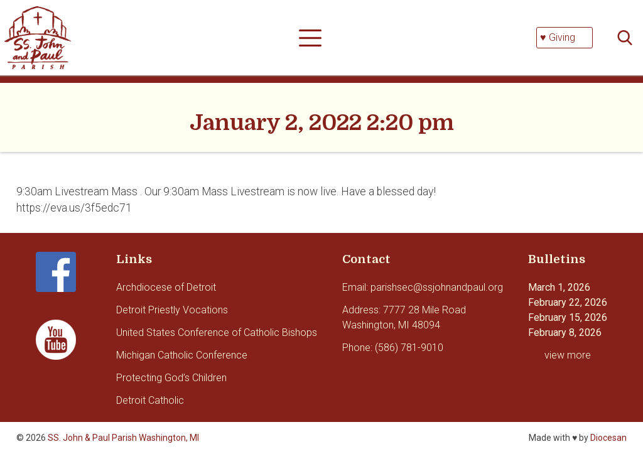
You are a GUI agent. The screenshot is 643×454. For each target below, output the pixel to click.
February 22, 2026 (567, 302)
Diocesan (608, 438)
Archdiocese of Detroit (166, 287)
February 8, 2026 (565, 332)
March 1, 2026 (559, 287)
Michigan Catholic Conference (181, 355)
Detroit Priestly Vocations (172, 310)
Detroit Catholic (150, 400)
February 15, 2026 (567, 317)
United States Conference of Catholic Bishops (216, 332)
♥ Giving (557, 37)
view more (567, 355)
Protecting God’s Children (171, 378)
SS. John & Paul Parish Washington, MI (123, 438)
